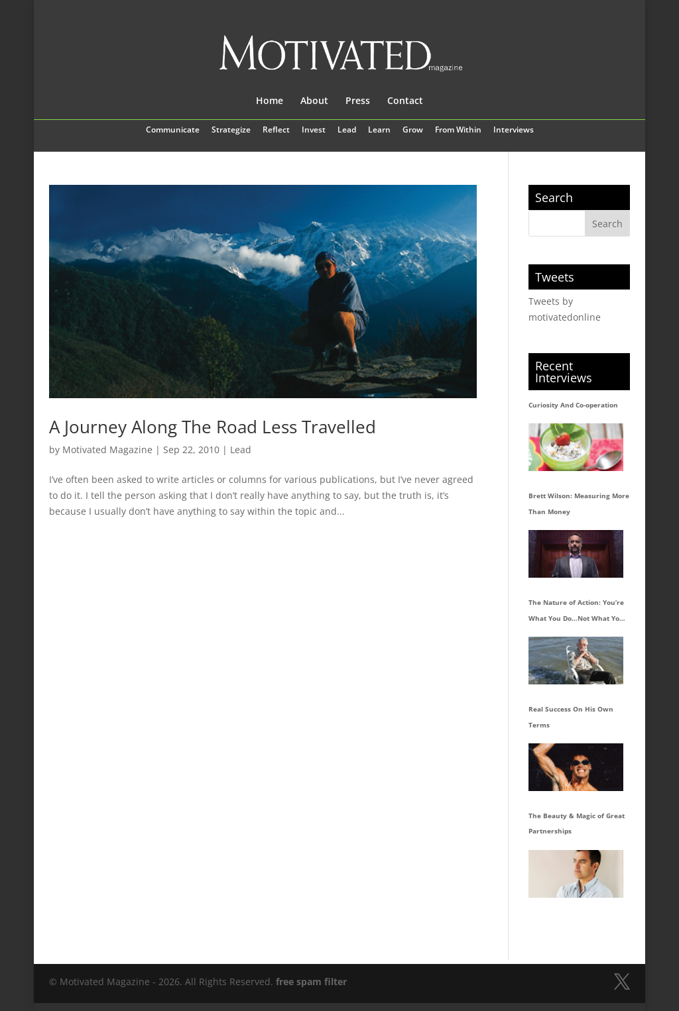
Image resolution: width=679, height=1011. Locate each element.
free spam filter (311, 981)
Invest (314, 130)
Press (357, 101)
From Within (458, 130)
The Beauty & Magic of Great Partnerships (576, 823)
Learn (379, 130)
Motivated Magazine (107, 449)
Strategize (231, 130)
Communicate (173, 130)
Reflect (276, 130)
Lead (347, 130)
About (314, 101)
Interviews (513, 130)
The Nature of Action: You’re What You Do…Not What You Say (576, 612)
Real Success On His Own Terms (570, 716)
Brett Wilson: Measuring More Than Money (578, 503)
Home (269, 101)
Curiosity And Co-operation (573, 404)
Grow (412, 130)
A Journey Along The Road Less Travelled (212, 427)
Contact (405, 101)
